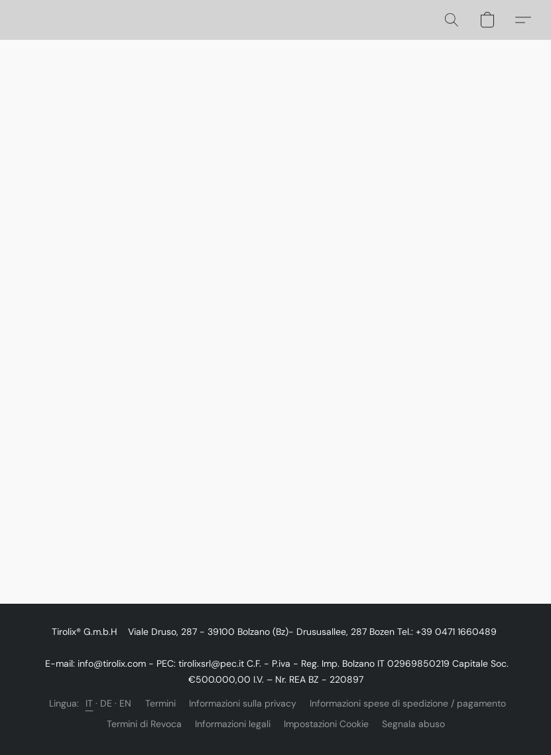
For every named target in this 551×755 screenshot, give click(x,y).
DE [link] (106, 703)
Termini (160, 703)
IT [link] (89, 703)
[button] (451, 19)
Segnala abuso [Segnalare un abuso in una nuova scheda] (413, 724)
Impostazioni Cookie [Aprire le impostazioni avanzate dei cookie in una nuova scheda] (326, 724)
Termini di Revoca (144, 724)
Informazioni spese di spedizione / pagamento (408, 703)
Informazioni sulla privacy (242, 703)
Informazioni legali (233, 724)
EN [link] (125, 703)
